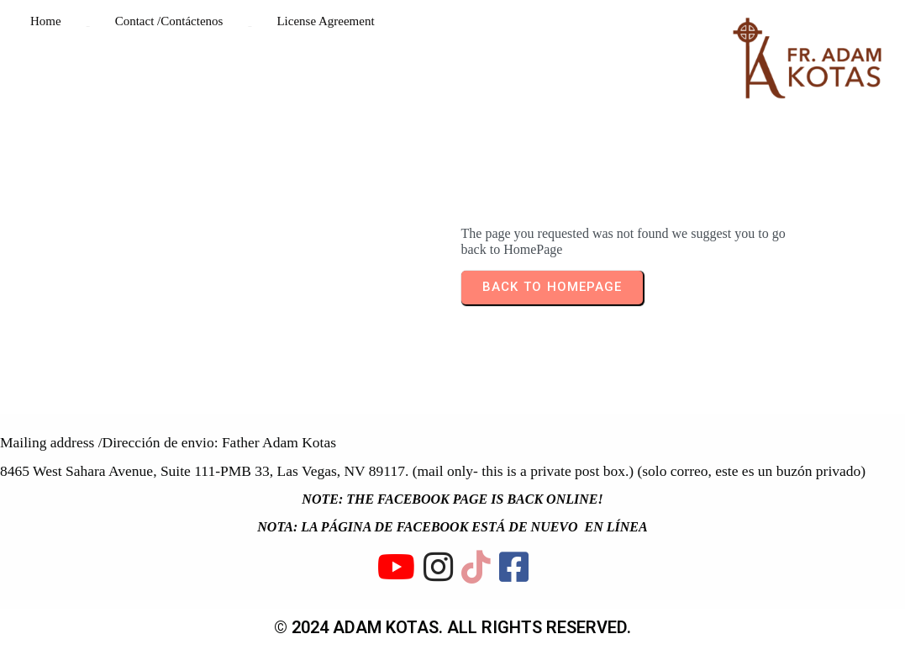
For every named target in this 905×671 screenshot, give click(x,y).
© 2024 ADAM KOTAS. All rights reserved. (452, 627)
